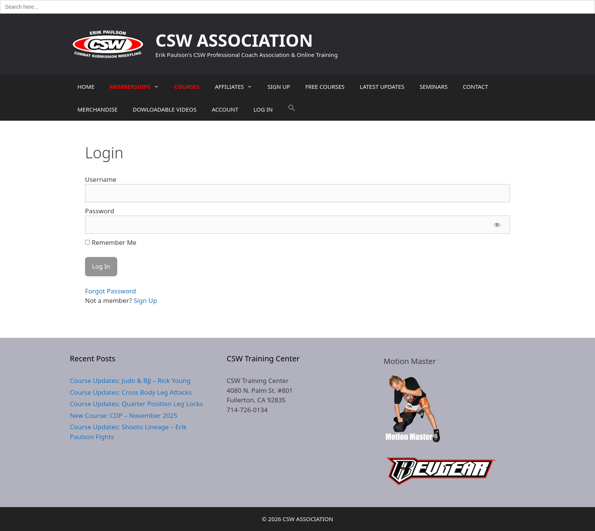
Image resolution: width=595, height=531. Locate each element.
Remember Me (110, 242)
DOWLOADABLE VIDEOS (164, 109)
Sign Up (145, 300)
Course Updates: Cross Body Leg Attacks (131, 392)
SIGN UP (279, 86)
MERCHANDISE (97, 109)
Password (99, 210)
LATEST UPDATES (382, 86)
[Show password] (497, 225)
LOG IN (263, 109)
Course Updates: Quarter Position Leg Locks (136, 403)
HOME (85, 86)
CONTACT (475, 86)
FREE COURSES (325, 86)
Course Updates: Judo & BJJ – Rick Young (130, 380)
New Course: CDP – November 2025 (123, 415)
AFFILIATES (237, 86)
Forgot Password (110, 291)
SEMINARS (434, 86)
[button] (291, 109)
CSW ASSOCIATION (234, 40)
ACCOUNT (225, 109)
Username (100, 179)
